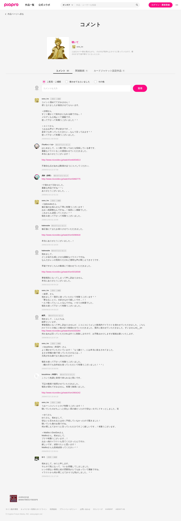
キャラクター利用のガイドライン (34, 509)
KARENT (109, 509)
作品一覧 (29, 5)
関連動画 (81, 71)
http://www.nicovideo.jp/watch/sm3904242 (61, 393)
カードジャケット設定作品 (109, 71)
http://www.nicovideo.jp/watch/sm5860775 (61, 179)
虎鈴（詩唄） (47, 176)
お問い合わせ (85, 509)
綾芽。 (44, 315)
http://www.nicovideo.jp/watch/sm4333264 (61, 331)
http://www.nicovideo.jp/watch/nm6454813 (61, 160)
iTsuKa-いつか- (48, 145)
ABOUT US (120, 509)
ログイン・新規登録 (160, 5)
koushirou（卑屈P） (50, 374)
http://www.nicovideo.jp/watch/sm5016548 (61, 272)
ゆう (43, 457)
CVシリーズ (98, 509)
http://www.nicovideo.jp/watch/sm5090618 (61, 235)
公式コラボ (44, 5)
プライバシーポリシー (68, 509)
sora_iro (45, 99)
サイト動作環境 (12, 509)
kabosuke (46, 226)
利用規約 (53, 509)
